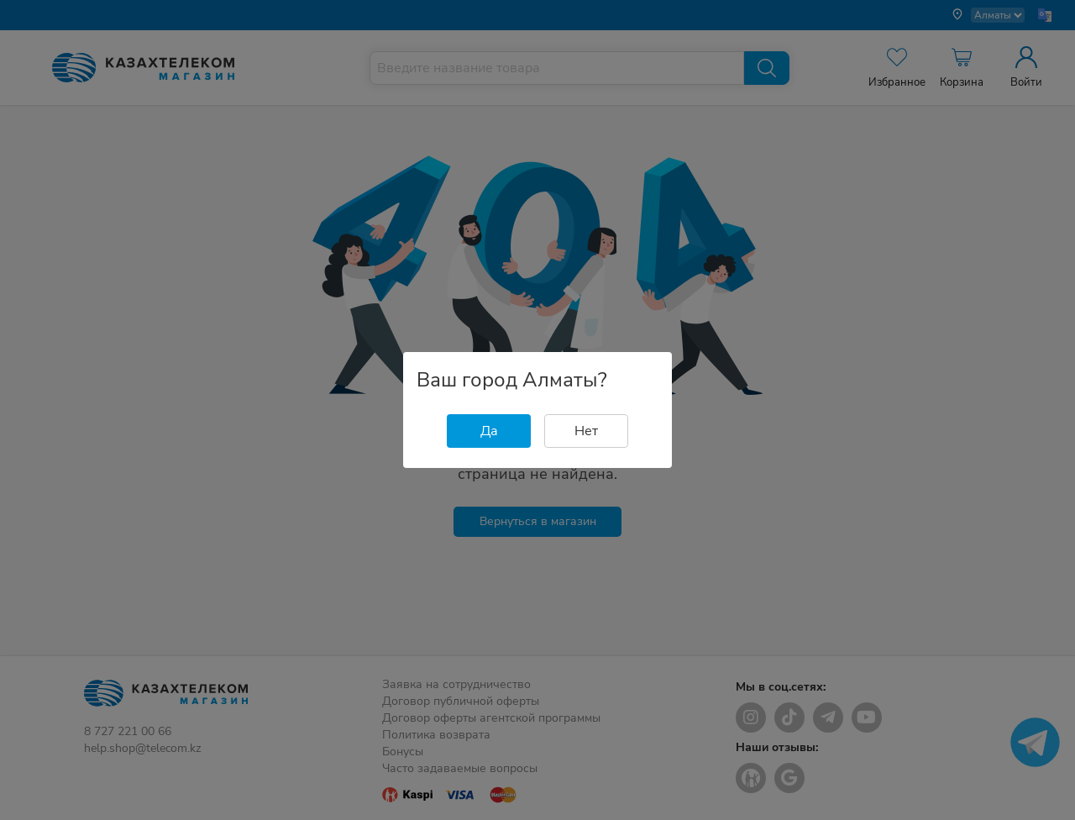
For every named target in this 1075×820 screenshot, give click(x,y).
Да (489, 431)
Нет (586, 431)
